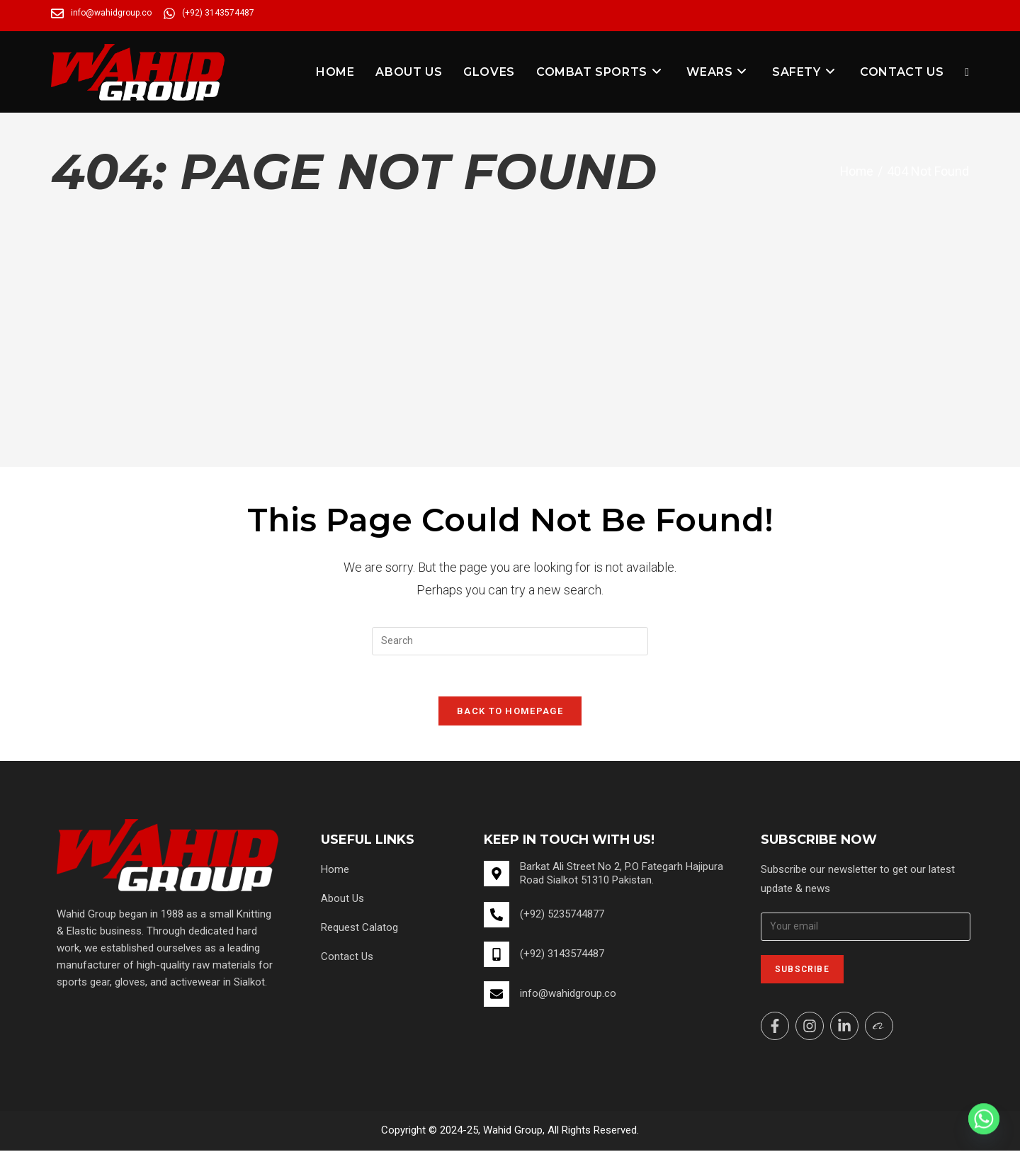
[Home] (856, 171)
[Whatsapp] (983, 1118)
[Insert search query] (510, 641)
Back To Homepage (510, 712)
